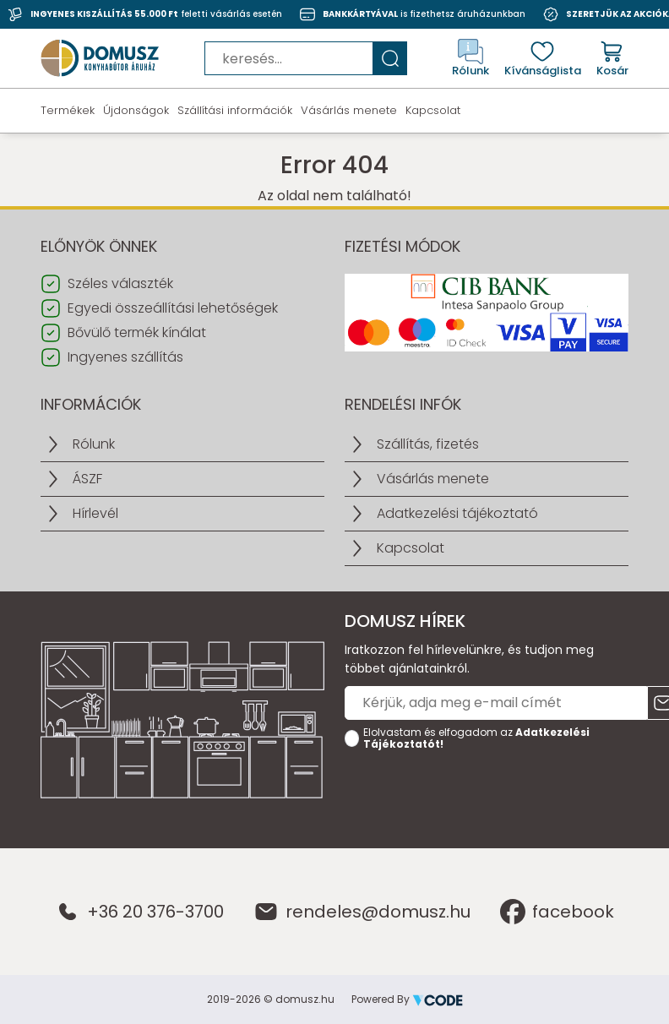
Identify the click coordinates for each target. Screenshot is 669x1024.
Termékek (68, 110)
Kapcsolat (432, 110)
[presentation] (473, 790)
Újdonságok (136, 110)
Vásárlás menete (349, 110)
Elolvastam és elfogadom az (476, 738)
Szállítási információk (234, 110)
